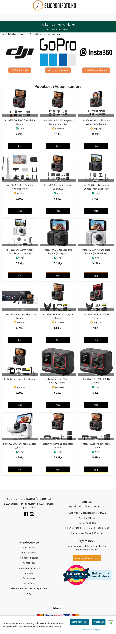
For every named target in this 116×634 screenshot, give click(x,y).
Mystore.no (30, 507)
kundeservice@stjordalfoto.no (87, 533)
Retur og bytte (29, 552)
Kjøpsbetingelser (29, 557)
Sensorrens (29, 578)
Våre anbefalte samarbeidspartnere (29, 588)
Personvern (29, 547)
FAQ (29, 593)
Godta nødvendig (79, 622)
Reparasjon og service (29, 567)
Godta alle (99, 622)
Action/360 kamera (36, 34)
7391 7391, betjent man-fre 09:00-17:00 (89, 528)
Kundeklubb (29, 583)
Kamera (22, 34)
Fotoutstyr (11, 34)
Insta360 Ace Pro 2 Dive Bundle (20, 378)
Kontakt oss (29, 562)
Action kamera (53, 34)
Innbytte (29, 572)
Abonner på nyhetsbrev (87, 558)
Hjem (3, 34)
